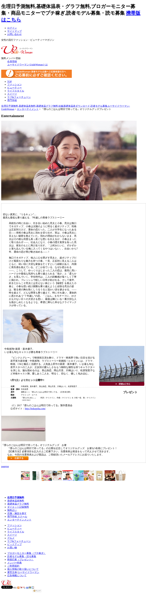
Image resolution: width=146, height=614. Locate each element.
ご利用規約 (13, 566)
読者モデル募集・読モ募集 (21, 556)
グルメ (10, 538)
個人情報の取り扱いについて (23, 569)
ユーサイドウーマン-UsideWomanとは (27, 64)
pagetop (5, 466)
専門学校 (12, 100)
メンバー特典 (14, 562)
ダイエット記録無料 (18, 507)
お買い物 (12, 547)
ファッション (14, 84)
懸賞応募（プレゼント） (20, 559)
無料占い (12, 510)
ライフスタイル (15, 91)
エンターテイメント (28, 109)
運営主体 (12, 572)
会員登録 (12, 61)
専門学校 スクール (17, 516)
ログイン (12, 28)
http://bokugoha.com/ (35, 408)
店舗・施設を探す (17, 513)
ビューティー (14, 87)
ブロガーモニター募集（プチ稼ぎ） (26, 553)
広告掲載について (17, 575)
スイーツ (12, 94)
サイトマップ (14, 31)
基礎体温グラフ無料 (18, 504)
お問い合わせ (14, 34)
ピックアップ (14, 544)
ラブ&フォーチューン (19, 97)
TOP (9, 81)
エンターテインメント (19, 519)
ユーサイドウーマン (28, 572)
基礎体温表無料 (15, 500)
